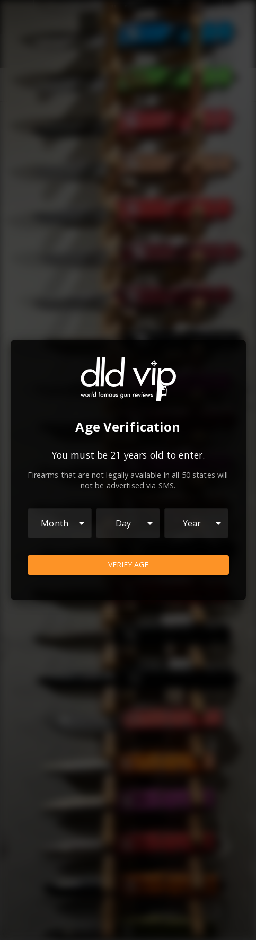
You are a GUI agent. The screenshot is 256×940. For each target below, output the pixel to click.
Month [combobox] (54, 523)
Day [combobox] (123, 523)
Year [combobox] (192, 523)
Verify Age (128, 565)
